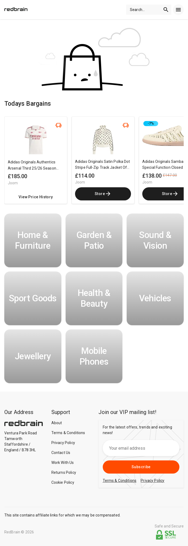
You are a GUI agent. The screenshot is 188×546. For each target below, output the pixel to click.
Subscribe (141, 467)
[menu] (178, 9)
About (56, 423)
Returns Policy (63, 472)
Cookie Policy (62, 482)
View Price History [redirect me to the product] (36, 197)
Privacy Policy (63, 443)
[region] (94, 162)
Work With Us (62, 462)
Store (103, 193)
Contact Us (60, 452)
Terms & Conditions (68, 433)
